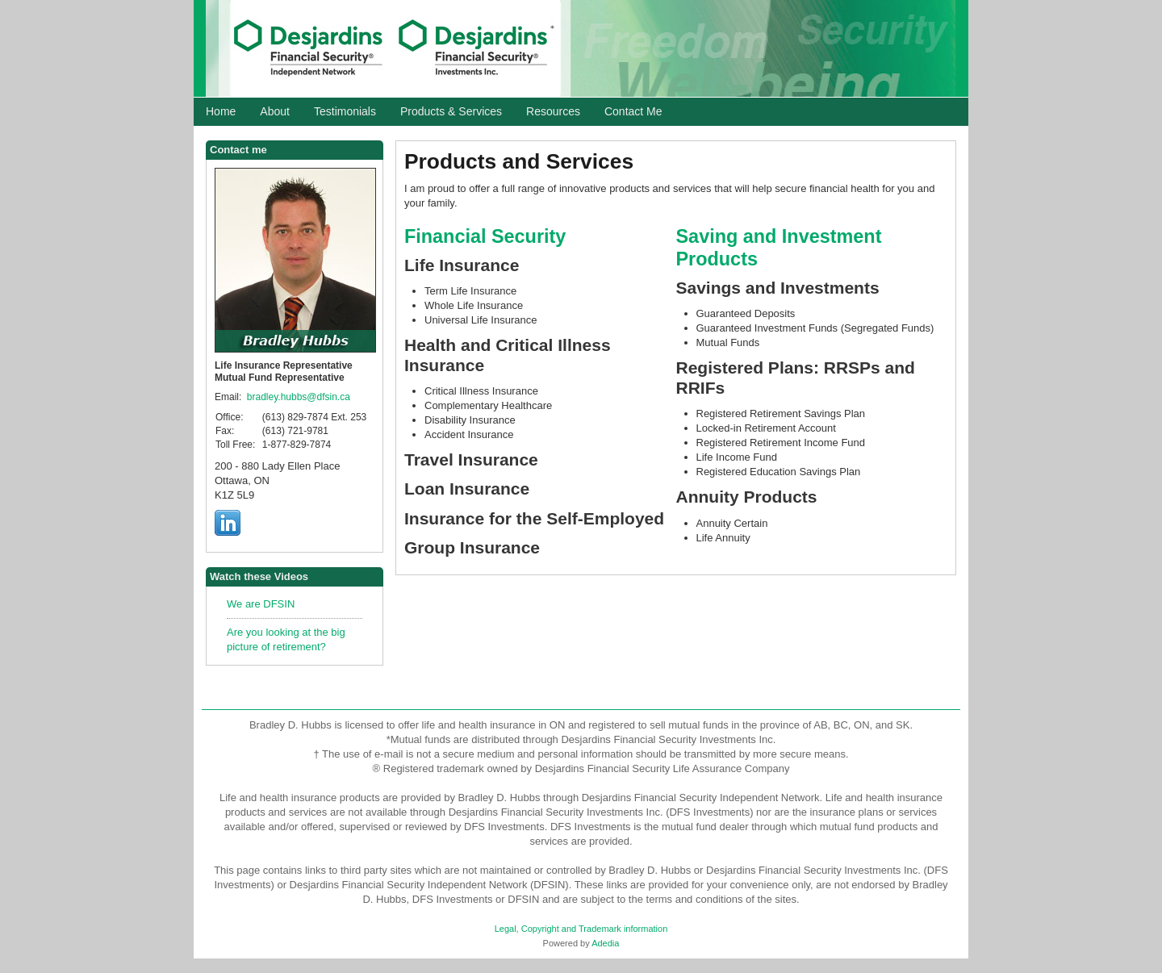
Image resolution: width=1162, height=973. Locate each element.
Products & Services (451, 111)
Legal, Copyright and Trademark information (581, 928)
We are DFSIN (261, 604)
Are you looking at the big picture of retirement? (286, 639)
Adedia (605, 943)
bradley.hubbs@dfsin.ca (298, 397)
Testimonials (345, 111)
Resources (553, 111)
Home (221, 111)
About (275, 111)
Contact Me (633, 111)
